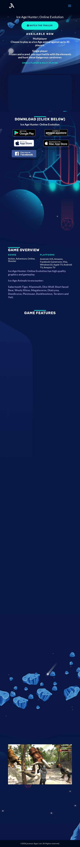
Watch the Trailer (40, 25)
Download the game (24, 132)
